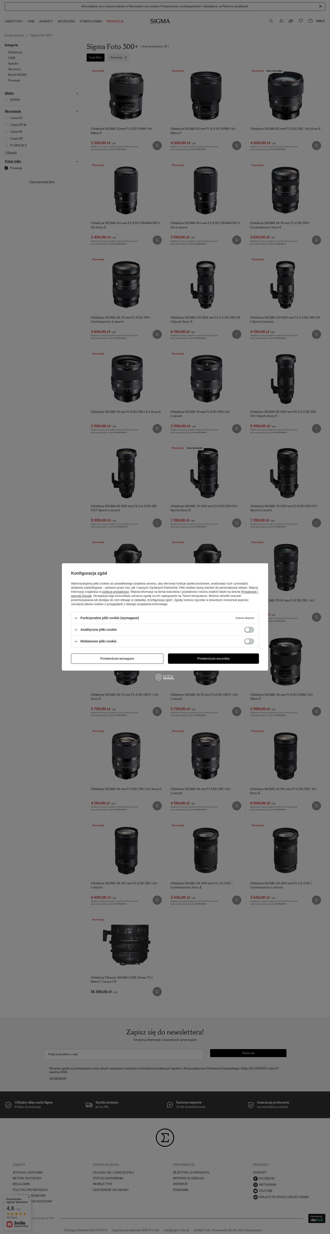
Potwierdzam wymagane (117, 658)
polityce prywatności (115, 591)
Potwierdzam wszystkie (213, 658)
